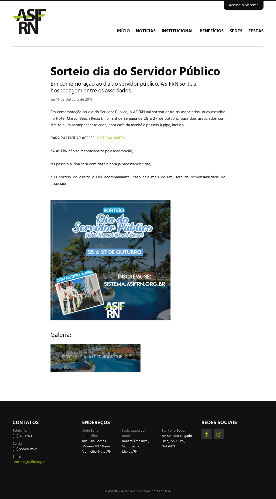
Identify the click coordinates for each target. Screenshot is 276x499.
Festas (256, 31)
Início (123, 31)
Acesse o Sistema (243, 5)
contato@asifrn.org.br (28, 462)
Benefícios (212, 31)
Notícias (146, 31)
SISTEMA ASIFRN (111, 138)
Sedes (236, 31)
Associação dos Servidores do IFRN (42, 21)
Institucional (178, 31)
